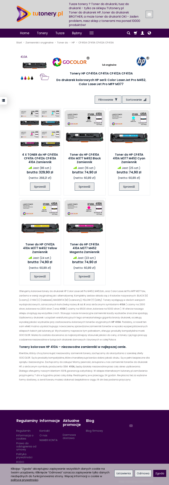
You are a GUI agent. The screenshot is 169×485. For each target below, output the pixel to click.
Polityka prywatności (24, 455)
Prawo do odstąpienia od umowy (26, 446)
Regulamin (23, 430)
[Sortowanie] (136, 100)
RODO (20, 461)
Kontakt (44, 430)
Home (24, 33)
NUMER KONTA (48, 440)
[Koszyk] (135, 33)
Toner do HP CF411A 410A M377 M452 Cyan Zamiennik (129, 158)
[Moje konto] (142, 33)
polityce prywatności (24, 480)
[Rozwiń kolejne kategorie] (91, 33)
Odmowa (143, 473)
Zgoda (159, 473)
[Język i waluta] (149, 33)
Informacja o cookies (25, 436)
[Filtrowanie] (107, 100)
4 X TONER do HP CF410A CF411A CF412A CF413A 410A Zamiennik (40, 158)
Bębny (77, 33)
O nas (43, 435)
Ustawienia (123, 473)
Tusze (60, 33)
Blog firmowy (94, 430)
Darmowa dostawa (69, 435)
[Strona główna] (39, 13)
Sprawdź (40, 187)
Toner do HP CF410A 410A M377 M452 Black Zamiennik (84, 158)
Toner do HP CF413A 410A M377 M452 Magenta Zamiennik (85, 248)
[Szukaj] (128, 33)
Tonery (42, 33)
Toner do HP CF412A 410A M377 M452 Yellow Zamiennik (40, 248)
